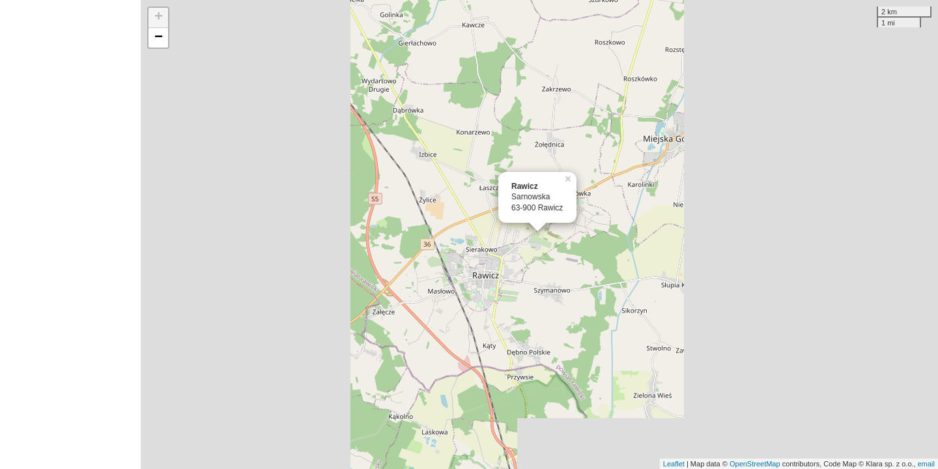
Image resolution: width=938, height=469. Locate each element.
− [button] (158, 38)
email (926, 464)
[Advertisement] (70, 234)
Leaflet (674, 464)
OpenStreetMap (755, 464)
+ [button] (158, 17)
